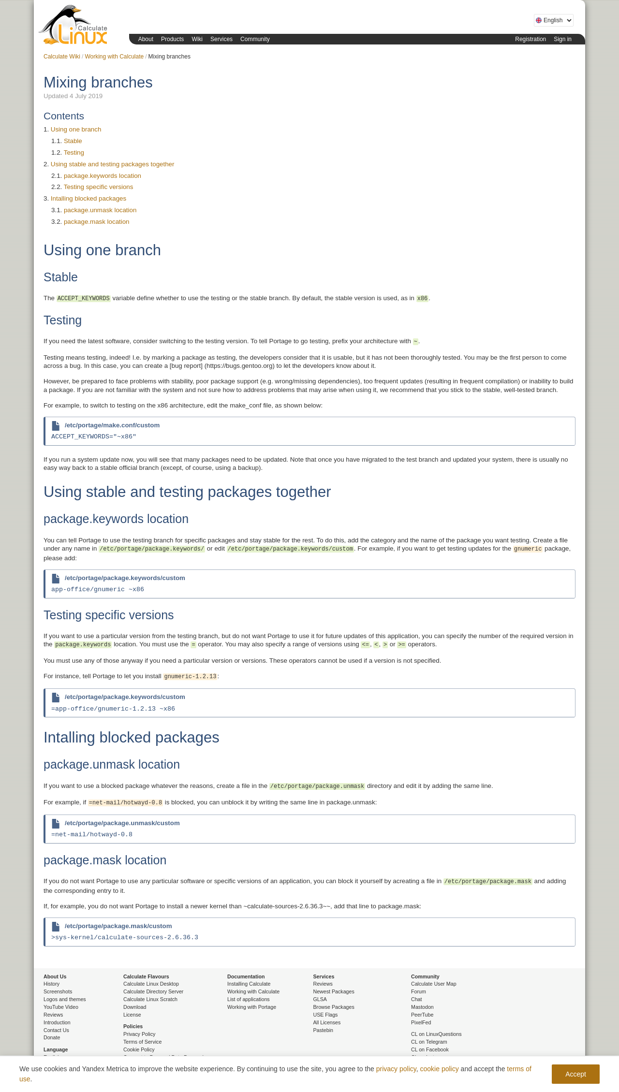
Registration (530, 39)
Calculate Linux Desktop (151, 984)
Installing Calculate (248, 984)
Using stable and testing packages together (113, 164)
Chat (416, 999)
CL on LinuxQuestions (436, 1034)
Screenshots (58, 991)
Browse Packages (333, 1007)
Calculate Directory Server (153, 991)
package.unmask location (100, 210)
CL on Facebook (430, 1049)
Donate (52, 1037)
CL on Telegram (429, 1042)
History (51, 984)
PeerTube (422, 1015)
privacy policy (396, 1069)
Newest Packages (333, 991)
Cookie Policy (139, 1049)
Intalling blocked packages (88, 198)
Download (134, 1007)
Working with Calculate (114, 56)
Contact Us (56, 1030)
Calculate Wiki (62, 56)
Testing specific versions (98, 186)
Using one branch (76, 129)
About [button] (145, 39)
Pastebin (323, 1030)
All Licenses (327, 1022)
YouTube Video (61, 1007)
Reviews (53, 1015)
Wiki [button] (197, 39)
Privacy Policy (139, 1034)
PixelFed (421, 1022)
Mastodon (422, 1007)
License (132, 1015)
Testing (74, 152)
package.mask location (97, 221)
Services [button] (221, 39)
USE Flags (325, 1015)
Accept (575, 1074)
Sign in (563, 39)
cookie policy (439, 1069)
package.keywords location (102, 175)
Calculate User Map (434, 984)
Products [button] (172, 39)
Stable (73, 141)
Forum (418, 991)
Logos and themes (65, 999)
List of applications (248, 999)
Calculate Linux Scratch (150, 999)
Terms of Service (142, 1042)
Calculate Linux (75, 26)
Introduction (57, 1022)
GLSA (320, 999)
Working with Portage (251, 1007)
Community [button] (255, 39)
